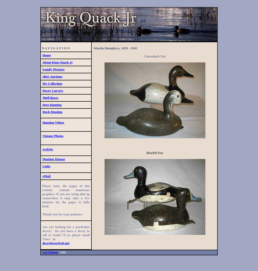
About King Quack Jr (57, 62)
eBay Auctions (52, 76)
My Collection (52, 83)
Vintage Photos (52, 136)
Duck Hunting (52, 112)
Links (47, 166)
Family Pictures (54, 69)
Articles (47, 149)
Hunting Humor (54, 159)
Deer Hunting (52, 105)
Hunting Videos (53, 122)
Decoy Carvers (53, 91)
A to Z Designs (50, 252)
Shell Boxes (50, 98)
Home (47, 55)
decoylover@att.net (56, 243)
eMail (47, 176)
